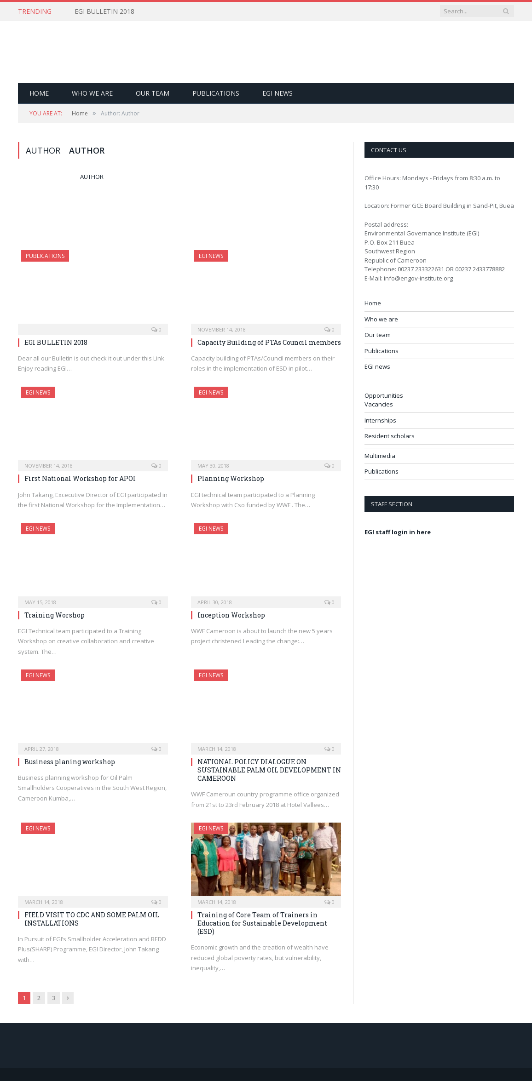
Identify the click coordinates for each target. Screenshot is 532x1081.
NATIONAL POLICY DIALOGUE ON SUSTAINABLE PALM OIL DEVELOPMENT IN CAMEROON (269, 770)
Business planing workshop (69, 761)
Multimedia (379, 456)
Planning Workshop (230, 478)
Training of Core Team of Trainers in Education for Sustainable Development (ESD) (262, 923)
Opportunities (383, 395)
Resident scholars (389, 436)
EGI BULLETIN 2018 (104, 11)
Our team (152, 93)
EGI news (277, 93)
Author (92, 176)
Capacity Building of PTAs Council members (269, 342)
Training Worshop (54, 615)
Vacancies (378, 404)
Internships (380, 420)
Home (39, 93)
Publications (215, 93)
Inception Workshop (231, 615)
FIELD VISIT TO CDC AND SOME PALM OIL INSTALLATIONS (91, 918)
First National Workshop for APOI (80, 478)
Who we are (92, 93)
